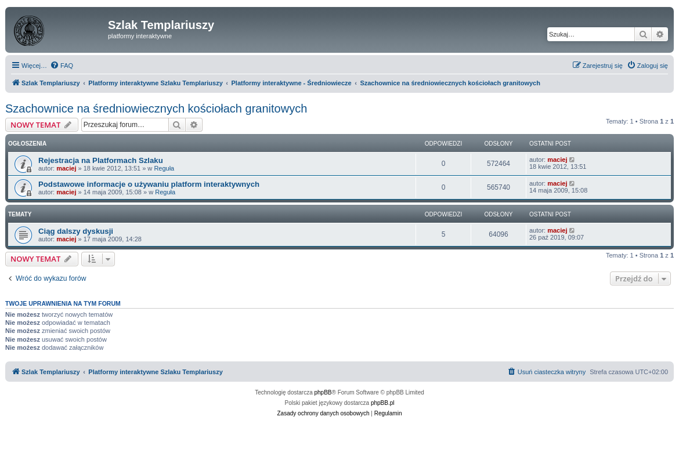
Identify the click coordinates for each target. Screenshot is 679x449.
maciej (66, 168)
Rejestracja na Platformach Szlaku (100, 160)
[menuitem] (61, 66)
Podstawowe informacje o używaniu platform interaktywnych (148, 184)
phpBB (323, 392)
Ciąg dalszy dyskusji (75, 231)
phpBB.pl (383, 403)
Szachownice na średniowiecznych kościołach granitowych (156, 108)
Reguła (164, 168)
